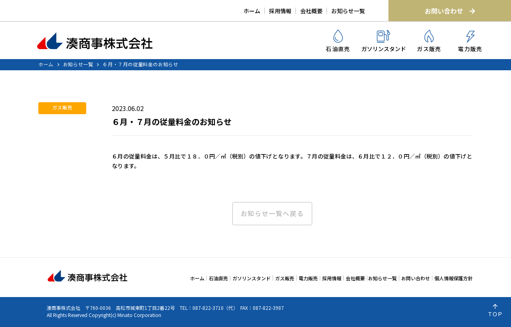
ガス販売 (429, 41)
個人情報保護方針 (453, 278)
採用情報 (280, 11)
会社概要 (311, 11)
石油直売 (338, 41)
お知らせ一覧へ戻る (272, 213)
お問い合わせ (450, 11)
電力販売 (470, 42)
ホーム (252, 11)
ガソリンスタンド (383, 41)
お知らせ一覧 (348, 11)
